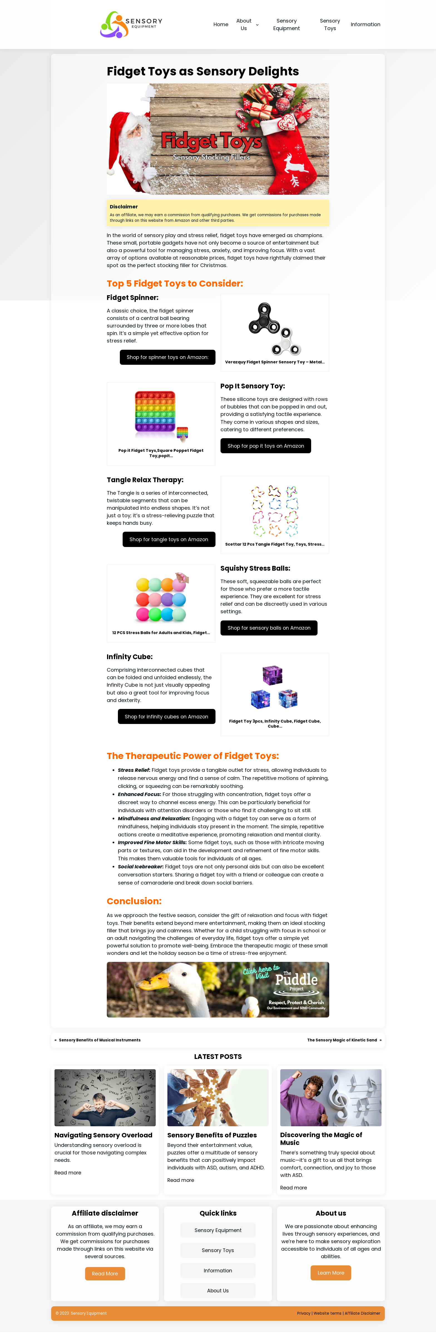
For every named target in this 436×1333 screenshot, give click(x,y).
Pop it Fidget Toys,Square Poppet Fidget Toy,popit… (161, 453)
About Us (218, 1291)
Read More (105, 1274)
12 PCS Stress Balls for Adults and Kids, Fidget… (161, 632)
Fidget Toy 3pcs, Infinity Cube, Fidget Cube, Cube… (275, 724)
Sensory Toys (218, 1251)
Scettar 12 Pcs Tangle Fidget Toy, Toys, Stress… (274, 544)
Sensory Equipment (218, 1230)
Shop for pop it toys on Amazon (268, 445)
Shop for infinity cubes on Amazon (165, 716)
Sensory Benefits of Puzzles (213, 1135)
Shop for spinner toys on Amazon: (166, 357)
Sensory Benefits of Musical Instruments (100, 1040)
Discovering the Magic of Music (323, 1139)
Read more (68, 1180)
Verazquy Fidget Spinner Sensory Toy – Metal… (275, 361)
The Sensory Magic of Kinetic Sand (341, 1040)
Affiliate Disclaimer (362, 1314)
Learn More (331, 1273)
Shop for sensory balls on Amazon (270, 628)
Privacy (303, 1314)
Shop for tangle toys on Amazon (167, 539)
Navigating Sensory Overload (88, 1139)
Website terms (327, 1314)
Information (218, 1271)
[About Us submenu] (257, 24)
